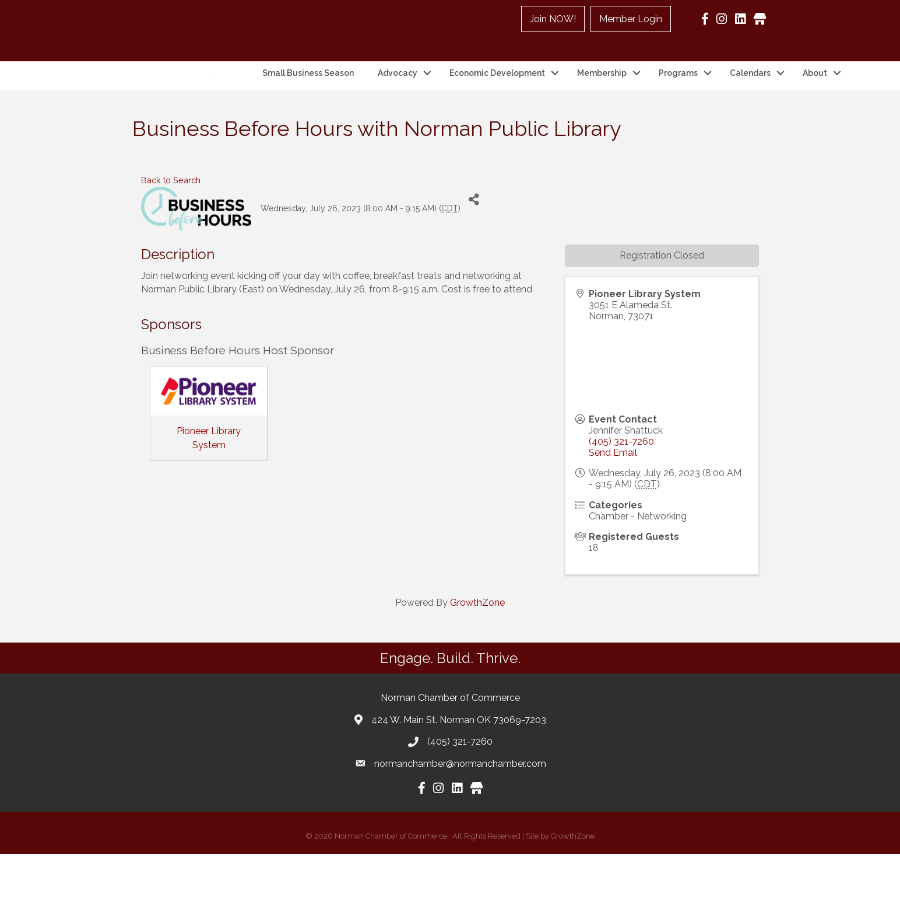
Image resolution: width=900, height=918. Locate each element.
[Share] (473, 264)
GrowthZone (477, 666)
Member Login (630, 19)
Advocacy (397, 105)
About (815, 105)
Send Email (613, 516)
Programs (678, 105)
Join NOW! (553, 19)
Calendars (750, 105)
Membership (602, 105)
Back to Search (171, 244)
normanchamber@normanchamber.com (460, 827)
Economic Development (497, 105)
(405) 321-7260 (621, 505)
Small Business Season (308, 105)
